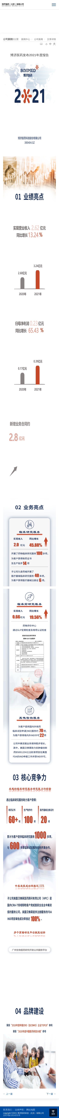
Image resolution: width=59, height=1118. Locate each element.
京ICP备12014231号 (11, 1115)
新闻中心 (25, 39)
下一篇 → (51, 1094)
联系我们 (7, 1109)
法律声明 (19, 1109)
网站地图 (30, 1109)
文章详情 (51, 39)
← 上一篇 (8, 1094)
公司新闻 (38, 39)
